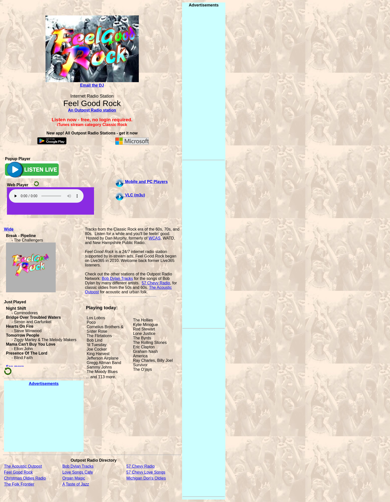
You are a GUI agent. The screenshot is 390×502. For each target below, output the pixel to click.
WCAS (154, 238)
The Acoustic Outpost (23, 466)
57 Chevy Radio (156, 283)
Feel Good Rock (18, 472)
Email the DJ (92, 85)
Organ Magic (73, 478)
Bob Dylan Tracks (117, 278)
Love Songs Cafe (77, 472)
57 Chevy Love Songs (145, 472)
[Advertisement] (44, 418)
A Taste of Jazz (75, 484)
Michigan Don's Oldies (146, 478)
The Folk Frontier (19, 484)
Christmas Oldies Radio (25, 478)
